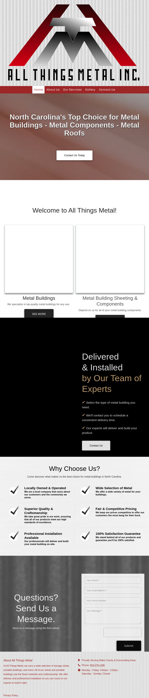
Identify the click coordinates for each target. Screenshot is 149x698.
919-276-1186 (97, 642)
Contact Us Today (74, 155)
